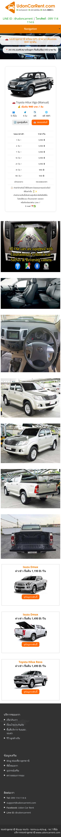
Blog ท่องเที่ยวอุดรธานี (18, 760)
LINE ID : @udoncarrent (18, 18)
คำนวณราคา (32, 198)
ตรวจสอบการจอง (15, 775)
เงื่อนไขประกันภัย (15, 724)
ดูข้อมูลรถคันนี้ (30, 596)
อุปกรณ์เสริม (13, 770)
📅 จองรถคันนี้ (40, 122)
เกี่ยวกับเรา (12, 719)
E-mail (28, 206)
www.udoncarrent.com (48, 832)
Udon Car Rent (26, 807)
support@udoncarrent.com (21, 802)
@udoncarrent (23, 812)
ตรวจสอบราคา (41, 181)
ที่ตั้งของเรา (12, 765)
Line (37, 202)
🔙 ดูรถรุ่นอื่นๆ (20, 122)
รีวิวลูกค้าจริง (13, 738)
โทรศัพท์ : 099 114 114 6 (42, 20)
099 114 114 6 (18, 797)
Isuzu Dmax (30, 567)
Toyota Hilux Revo (30, 662)
